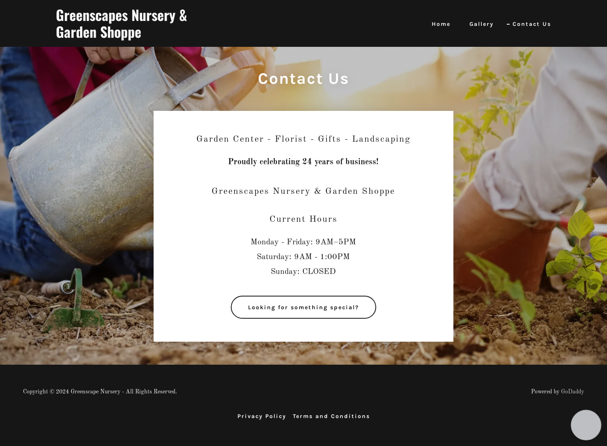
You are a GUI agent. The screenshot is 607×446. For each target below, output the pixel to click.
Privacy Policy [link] (261, 416)
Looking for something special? (303, 307)
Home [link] (441, 24)
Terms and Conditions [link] (331, 416)
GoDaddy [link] (572, 392)
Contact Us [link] (532, 24)
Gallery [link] (481, 24)
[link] (142, 36)
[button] (586, 425)
